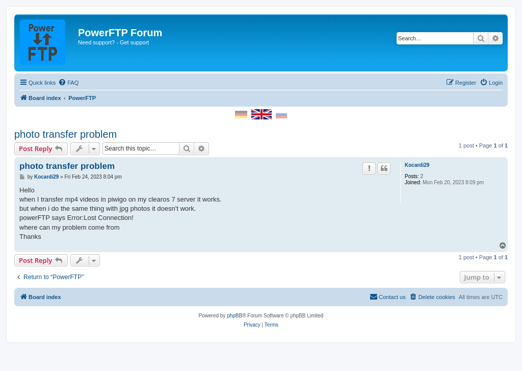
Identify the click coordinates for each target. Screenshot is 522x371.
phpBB (234, 315)
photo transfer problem (65, 134)
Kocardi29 (417, 165)
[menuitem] (68, 83)
